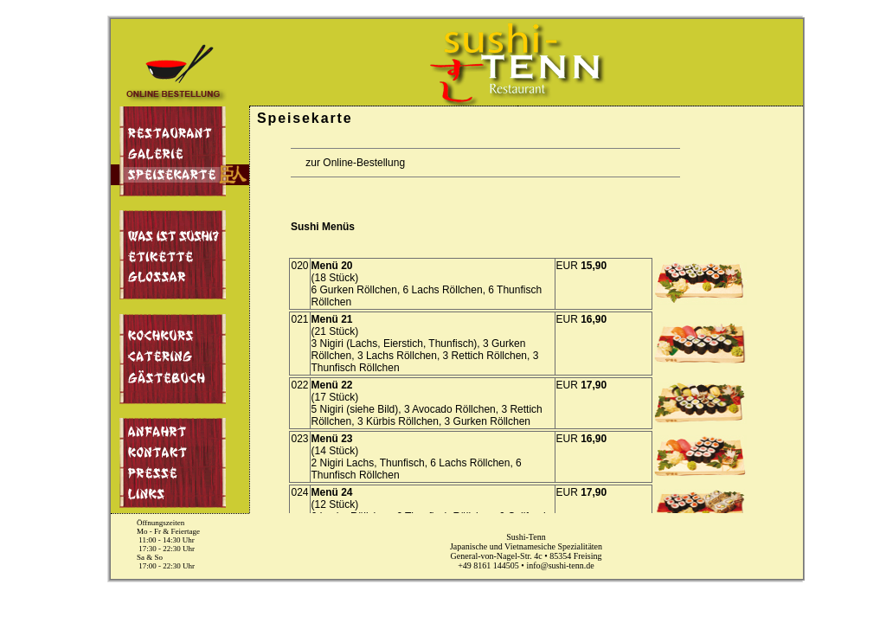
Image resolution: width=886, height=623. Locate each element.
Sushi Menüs (323, 227)
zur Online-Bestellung (349, 163)
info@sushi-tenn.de (560, 565)
